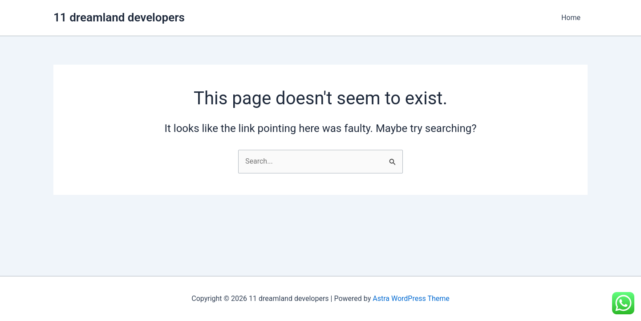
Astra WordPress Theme (411, 298)
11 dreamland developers (119, 17)
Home (570, 17)
